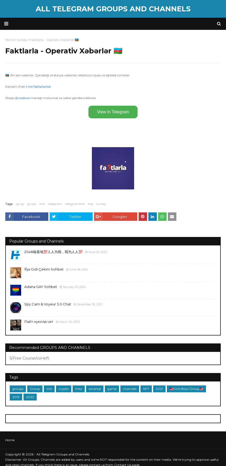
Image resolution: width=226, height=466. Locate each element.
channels (129, 389)
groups (17, 389)
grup (20, 204)
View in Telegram (113, 112)
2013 (16, 397)
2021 (159, 389)
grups (31, 204)
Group (35, 389)
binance (95, 389)
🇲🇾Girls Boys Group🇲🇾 (186, 389)
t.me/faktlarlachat (38, 86)
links (78, 389)
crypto (64, 389)
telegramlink (75, 204)
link (42, 204)
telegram (55, 204)
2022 (30, 397)
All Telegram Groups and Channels (113, 8)
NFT (146, 389)
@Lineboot (22, 98)
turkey (101, 204)
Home (10, 440)
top (90, 204)
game (111, 389)
